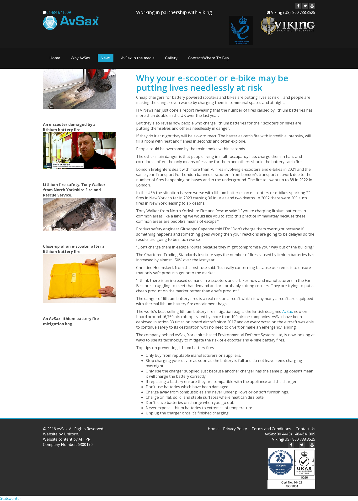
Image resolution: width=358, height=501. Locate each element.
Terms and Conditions (271, 428)
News (106, 58)
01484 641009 (58, 12)
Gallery (171, 58)
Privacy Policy (235, 428)
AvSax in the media (138, 58)
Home (54, 58)
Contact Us (305, 428)
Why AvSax (80, 58)
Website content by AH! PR (66, 439)
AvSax (287, 311)
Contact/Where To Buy (208, 58)
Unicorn (71, 434)
